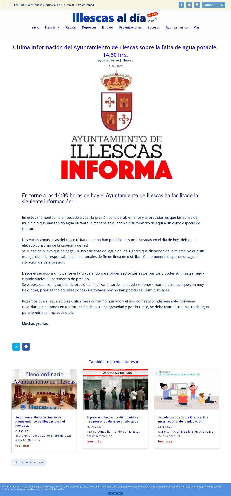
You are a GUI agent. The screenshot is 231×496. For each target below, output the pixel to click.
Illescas (50, 27)
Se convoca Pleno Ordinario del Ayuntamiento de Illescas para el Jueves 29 (40, 421)
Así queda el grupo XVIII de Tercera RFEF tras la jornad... (63, 5)
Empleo (107, 27)
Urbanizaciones (130, 27)
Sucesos (154, 27)
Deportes (89, 27)
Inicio (35, 27)
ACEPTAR (115, 493)
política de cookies (11, 489)
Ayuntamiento (177, 27)
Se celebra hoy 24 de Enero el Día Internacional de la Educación (183, 419)
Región (71, 27)
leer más (22, 445)
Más (197, 27)
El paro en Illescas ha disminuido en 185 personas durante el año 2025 (113, 419)
